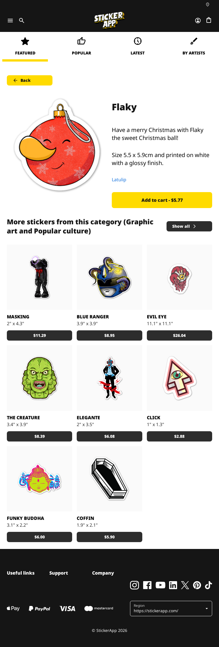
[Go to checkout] (208, 21)
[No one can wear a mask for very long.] (39, 277)
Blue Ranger (93, 317)
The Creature (23, 417)
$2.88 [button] (179, 436)
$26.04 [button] (179, 335)
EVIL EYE (157, 317)
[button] (172, 608)
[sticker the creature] (39, 377)
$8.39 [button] (40, 436)
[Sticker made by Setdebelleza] (109, 377)
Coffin (85, 518)
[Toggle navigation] (10, 20)
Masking (18, 317)
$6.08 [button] (109, 436)
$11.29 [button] (39, 335)
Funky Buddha (25, 518)
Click (153, 417)
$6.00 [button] (40, 537)
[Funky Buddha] (39, 478)
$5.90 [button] (109, 537)
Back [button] (22, 80)
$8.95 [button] (109, 335)
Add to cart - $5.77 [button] (162, 200)
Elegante (88, 417)
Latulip (119, 179)
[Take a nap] (109, 478)
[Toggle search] (20, 20)
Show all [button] (184, 226)
